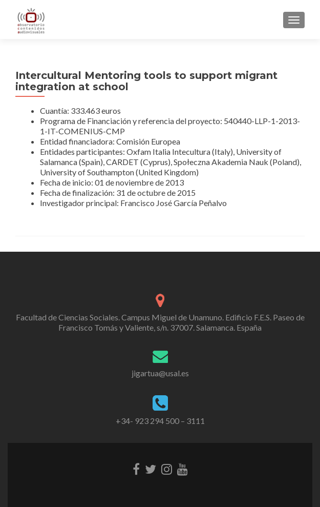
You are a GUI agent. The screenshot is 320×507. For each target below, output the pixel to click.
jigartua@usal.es (160, 373)
